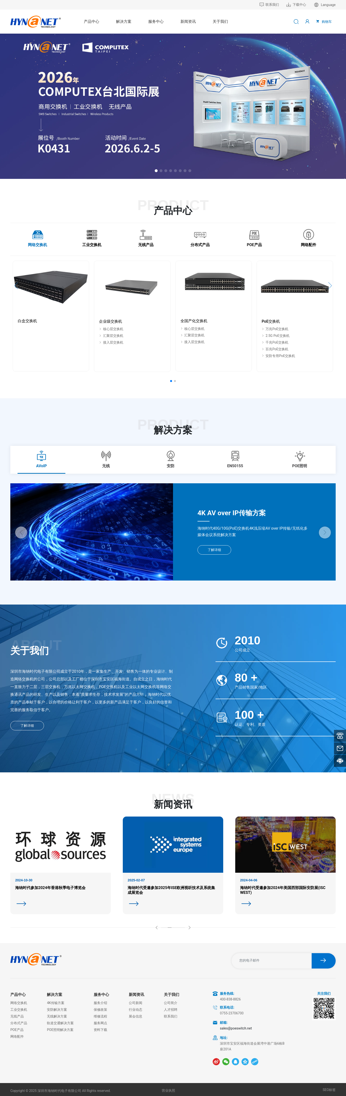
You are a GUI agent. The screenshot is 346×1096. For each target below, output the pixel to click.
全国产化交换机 (193, 321)
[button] (156, 170)
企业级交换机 (110, 321)
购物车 (323, 21)
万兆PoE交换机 (275, 329)
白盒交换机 (27, 321)
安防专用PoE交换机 (278, 356)
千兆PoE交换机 (275, 342)
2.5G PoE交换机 (276, 336)
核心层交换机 (111, 329)
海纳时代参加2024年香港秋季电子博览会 (50, 887)
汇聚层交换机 (111, 336)
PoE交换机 (271, 321)
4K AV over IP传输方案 (232, 513)
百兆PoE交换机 (275, 349)
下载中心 (296, 4)
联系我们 (269, 4)
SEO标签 (329, 1090)
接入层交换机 (111, 342)
